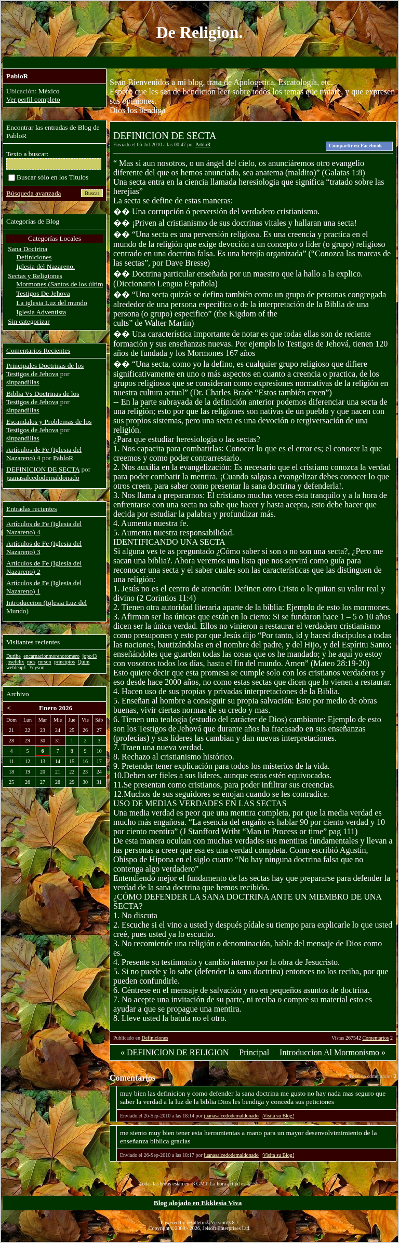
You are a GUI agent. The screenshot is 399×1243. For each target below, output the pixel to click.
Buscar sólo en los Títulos (48, 177)
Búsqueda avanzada (33, 193)
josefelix (15, 662)
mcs (31, 662)
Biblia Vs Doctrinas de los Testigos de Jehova (42, 398)
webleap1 (16, 667)
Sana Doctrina (27, 249)
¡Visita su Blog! (277, 1115)
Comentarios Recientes (38, 350)
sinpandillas (22, 382)
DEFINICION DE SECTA (42, 469)
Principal (254, 1052)
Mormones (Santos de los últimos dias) (70, 284)
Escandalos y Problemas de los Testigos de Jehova (48, 426)
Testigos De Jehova (43, 293)
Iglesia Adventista (41, 312)
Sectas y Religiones (35, 276)
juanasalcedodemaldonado (231, 1115)
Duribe (13, 656)
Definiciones (154, 1038)
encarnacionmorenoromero (51, 656)
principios (64, 662)
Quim (84, 662)
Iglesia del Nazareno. (45, 266)
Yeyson (37, 667)
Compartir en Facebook (355, 145)
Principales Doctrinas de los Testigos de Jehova (45, 370)
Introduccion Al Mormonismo (329, 1052)
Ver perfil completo (33, 99)
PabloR (202, 144)
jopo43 (90, 656)
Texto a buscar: (27, 154)
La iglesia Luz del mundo (51, 303)
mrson (44, 662)
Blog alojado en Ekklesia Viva (198, 1203)
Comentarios (375, 1038)
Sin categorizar (28, 321)
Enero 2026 (56, 708)
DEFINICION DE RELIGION (178, 1052)
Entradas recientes (31, 509)
